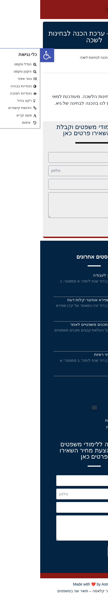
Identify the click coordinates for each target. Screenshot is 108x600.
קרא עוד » (87, 287)
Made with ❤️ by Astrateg (54, 584)
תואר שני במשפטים (32, 591)
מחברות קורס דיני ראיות (74, 354)
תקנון (89, 398)
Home (101, 57)
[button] (70, 9)
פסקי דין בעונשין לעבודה (74, 275)
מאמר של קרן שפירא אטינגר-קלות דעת (61, 299)
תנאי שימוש (82, 390)
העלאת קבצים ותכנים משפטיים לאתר (62, 324)
